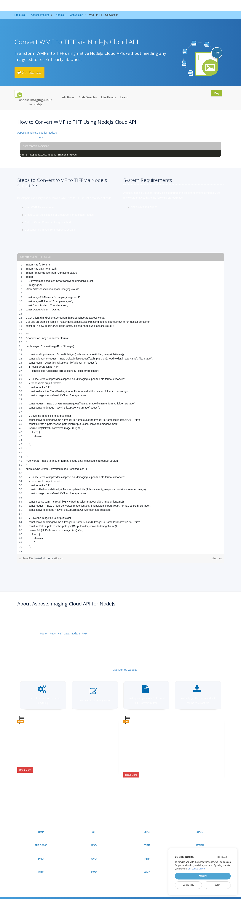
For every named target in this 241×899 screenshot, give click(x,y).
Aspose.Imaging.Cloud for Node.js (37, 132)
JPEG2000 (41, 839)
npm (41, 137)
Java (67, 633)
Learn (123, 97)
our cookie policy (196, 868)
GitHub (58, 558)
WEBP (200, 839)
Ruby (52, 633)
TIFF (147, 839)
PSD (94, 839)
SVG (94, 853)
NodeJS (75, 633)
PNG (41, 853)
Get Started (31, 72)
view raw (217, 558)
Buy (215, 93)
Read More (25, 767)
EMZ (94, 866)
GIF (94, 826)
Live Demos (108, 97)
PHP (84, 633)
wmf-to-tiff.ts (26, 558)
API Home (68, 97)
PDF (147, 853)
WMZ (147, 866)
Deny (217, 885)
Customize (188, 885)
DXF (41, 866)
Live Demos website (124, 669)
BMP (41, 826)
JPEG (200, 826)
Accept (203, 876)
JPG (147, 826)
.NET (60, 633)
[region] (120, 408)
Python (44, 633)
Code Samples (88, 97)
